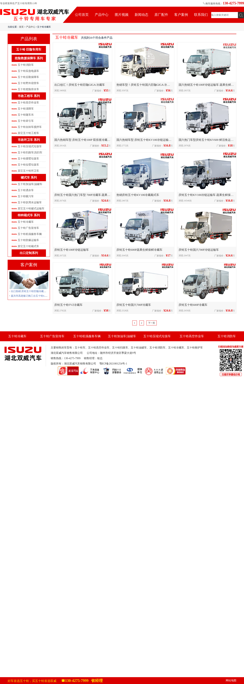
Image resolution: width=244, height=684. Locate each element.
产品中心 (101, 15)
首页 (21, 27)
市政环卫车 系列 (29, 139)
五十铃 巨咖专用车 (28, 49)
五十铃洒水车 (26, 190)
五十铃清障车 (26, 108)
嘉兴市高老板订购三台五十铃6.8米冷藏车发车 (36, 295)
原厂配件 (161, 15)
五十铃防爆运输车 (28, 240)
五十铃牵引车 (26, 120)
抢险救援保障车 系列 (29, 58)
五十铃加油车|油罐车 (30, 184)
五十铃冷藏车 (26, 221)
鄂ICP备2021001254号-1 (113, 363)
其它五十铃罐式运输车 (31, 208)
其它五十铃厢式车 (28, 246)
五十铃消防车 (26, 64)
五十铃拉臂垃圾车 (28, 164)
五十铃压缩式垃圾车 (30, 146)
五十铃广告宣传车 (28, 228)
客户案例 (181, 15)
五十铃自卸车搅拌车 (30, 127)
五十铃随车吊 (26, 114)
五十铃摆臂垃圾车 (28, 158)
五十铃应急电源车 (28, 71)
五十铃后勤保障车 (28, 77)
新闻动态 (141, 15)
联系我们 (201, 15)
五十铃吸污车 (26, 196)
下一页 (151, 323)
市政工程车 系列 (29, 96)
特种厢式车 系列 (29, 215)
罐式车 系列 (29, 177)
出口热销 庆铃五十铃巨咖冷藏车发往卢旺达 (35, 291)
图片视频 (121, 15)
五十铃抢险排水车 (28, 89)
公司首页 (82, 15)
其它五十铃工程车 (28, 133)
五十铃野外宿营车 (28, 83)
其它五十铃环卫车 (28, 170)
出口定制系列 (29, 253)
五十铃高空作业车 (28, 102)
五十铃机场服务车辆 (30, 234)
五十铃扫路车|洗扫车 (30, 152)
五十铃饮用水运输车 (30, 202)
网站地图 (231, 680)
